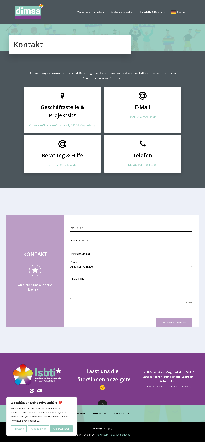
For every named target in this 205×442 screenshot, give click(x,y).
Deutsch (183, 11)
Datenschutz (121, 413)
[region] (41, 416)
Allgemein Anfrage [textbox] (81, 266)
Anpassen (19, 428)
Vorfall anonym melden (90, 11)
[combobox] (131, 267)
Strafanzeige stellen (121, 11)
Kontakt (81, 413)
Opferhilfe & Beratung (152, 11)
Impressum (99, 413)
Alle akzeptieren (61, 428)
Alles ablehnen (38, 428)
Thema (74, 262)
